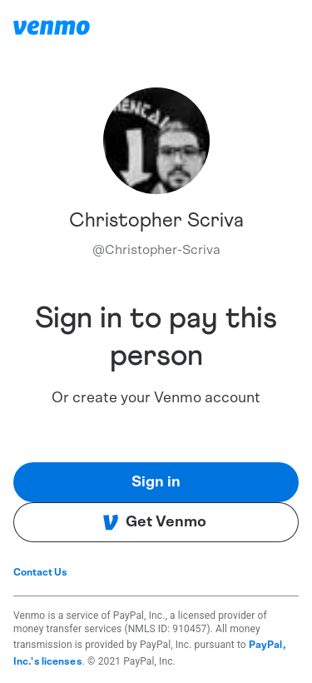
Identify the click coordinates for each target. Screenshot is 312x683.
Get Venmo (154, 522)
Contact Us (40, 572)
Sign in (156, 482)
